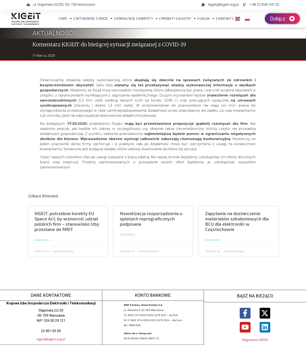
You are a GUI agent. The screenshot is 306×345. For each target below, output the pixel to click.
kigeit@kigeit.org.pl (50, 339)
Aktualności (85, 18)
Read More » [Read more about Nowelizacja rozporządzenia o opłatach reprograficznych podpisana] (128, 234)
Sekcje (105, 18)
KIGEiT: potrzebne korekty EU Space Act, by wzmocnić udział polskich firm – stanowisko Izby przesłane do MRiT (67, 221)
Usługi (207, 18)
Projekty (168, 18)
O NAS (65, 18)
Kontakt (224, 18)
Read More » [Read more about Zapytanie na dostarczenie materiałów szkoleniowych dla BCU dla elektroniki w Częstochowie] (213, 240)
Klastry (187, 18)
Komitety (148, 18)
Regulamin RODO (255, 340)
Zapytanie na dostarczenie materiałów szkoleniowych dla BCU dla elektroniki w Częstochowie (237, 221)
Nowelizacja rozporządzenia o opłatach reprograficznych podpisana (151, 219)
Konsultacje (125, 18)
